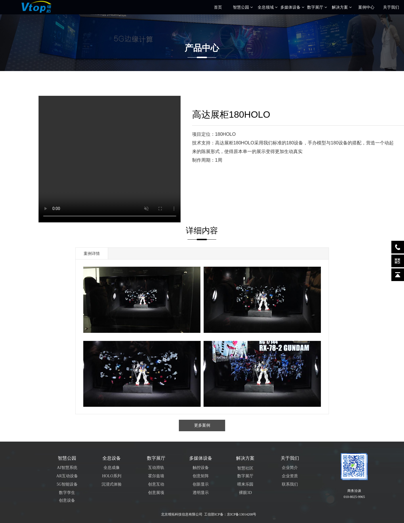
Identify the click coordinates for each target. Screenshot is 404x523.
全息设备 (111, 458)
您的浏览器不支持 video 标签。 (110, 159)
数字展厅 (317, 7)
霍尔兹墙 (156, 476)
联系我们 (290, 484)
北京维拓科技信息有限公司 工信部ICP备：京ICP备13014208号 (208, 514)
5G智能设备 (67, 484)
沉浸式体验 (112, 484)
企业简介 (290, 467)
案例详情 (92, 253)
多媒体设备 (292, 7)
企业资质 (290, 476)
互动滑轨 (156, 467)
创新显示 (201, 484)
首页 (218, 7)
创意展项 (156, 492)
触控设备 (201, 467)
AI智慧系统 (67, 467)
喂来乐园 (245, 484)
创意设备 (67, 500)
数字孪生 (67, 492)
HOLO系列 (111, 476)
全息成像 (112, 467)
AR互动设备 (67, 476)
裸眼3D (245, 492)
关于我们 (391, 7)
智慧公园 (243, 7)
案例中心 (366, 7)
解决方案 (342, 7)
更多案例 (202, 425)
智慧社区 (245, 468)
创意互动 (156, 484)
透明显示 (201, 492)
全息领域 (267, 7)
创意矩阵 (201, 476)
